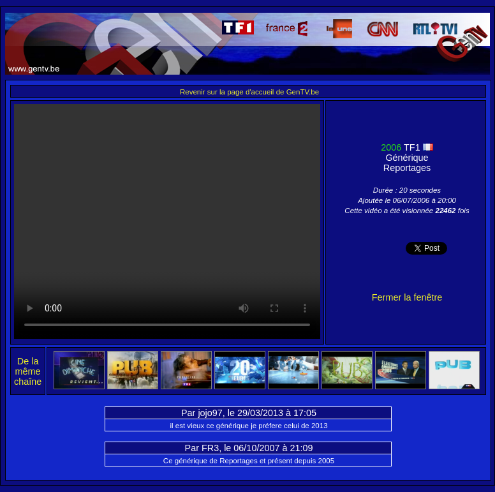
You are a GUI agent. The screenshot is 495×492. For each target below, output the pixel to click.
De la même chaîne (27, 371)
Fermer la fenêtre (407, 297)
